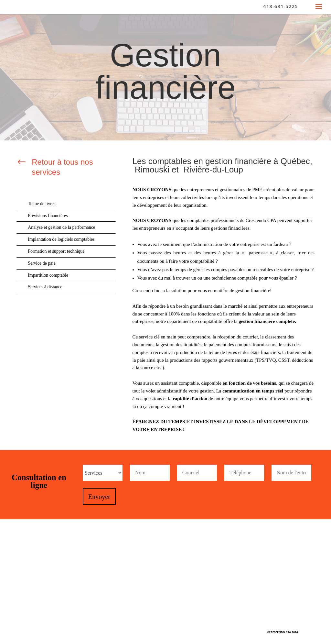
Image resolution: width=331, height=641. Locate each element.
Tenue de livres (41, 203)
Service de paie (42, 263)
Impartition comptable (48, 275)
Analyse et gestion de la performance (61, 227)
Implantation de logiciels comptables (61, 239)
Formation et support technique (56, 251)
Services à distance (45, 286)
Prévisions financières (48, 215)
